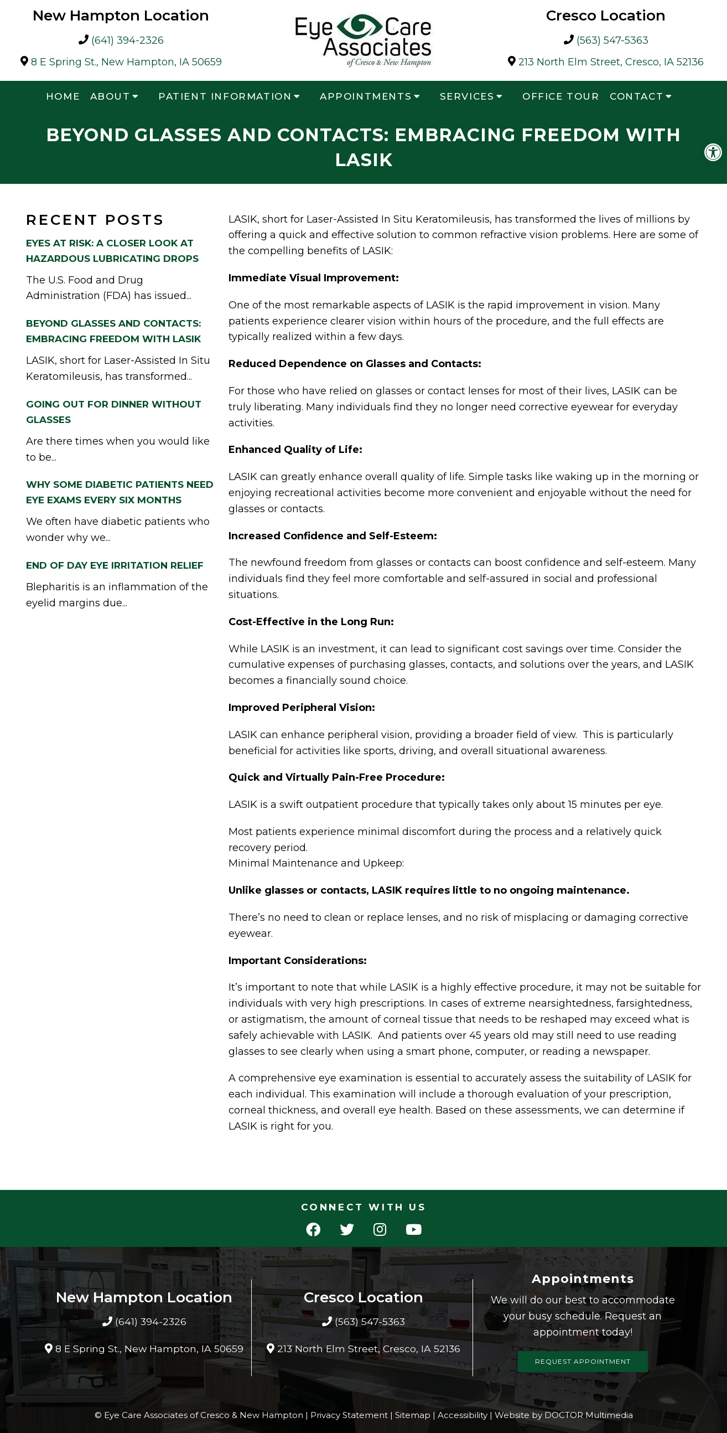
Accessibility (462, 1415)
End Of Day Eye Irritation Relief (115, 565)
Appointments (366, 96)
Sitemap (412, 1415)
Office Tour (561, 96)
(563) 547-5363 (612, 41)
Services (467, 96)
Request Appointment (583, 1361)
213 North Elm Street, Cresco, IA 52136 (611, 62)
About (110, 96)
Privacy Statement (349, 1415)
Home (63, 96)
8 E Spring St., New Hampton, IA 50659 (126, 62)
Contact (636, 96)
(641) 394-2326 (127, 41)
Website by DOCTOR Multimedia (564, 1415)
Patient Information (225, 96)
